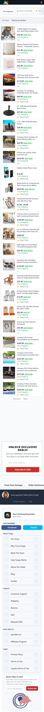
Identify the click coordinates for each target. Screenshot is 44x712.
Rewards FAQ (21, 622)
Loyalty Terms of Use (21, 668)
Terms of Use (21, 661)
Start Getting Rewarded (24, 514)
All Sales (5, 20)
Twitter (33, 527)
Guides (21, 581)
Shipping (21, 601)
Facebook (12, 527)
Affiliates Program (21, 641)
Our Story (21, 539)
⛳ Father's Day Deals (24, 11)
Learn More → (18, 517)
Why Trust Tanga (21, 546)
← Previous (15, 399)
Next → (26, 399)
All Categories (8, 11)
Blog (21, 574)
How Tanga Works (21, 560)
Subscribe (32, 688)
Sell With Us (21, 634)
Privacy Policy (21, 654)
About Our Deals (21, 567)
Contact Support (19, 501)
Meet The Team (21, 553)
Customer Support (21, 594)
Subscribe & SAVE (23, 469)
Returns (21, 608)
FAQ (30, 501)
